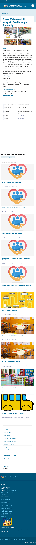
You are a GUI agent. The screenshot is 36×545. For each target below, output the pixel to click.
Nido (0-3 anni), (5, 237)
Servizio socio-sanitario (6, 513)
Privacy (1, 539)
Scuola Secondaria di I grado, (8, 417)
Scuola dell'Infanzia (5, 502)
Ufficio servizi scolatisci (6, 366)
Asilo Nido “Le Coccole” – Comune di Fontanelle (14, 388)
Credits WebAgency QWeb (19, 539)
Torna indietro (4, 13)
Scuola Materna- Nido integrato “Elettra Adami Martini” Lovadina (16, 259)
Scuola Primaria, (5, 314)
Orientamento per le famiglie (10, 455)
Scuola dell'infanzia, (6, 186)
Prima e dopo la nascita (9, 427)
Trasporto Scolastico (13, 314)
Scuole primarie (16, 339)
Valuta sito (3, 494)
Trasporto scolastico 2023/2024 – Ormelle (12, 413)
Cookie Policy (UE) (8, 539)
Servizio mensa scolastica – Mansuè (11, 361)
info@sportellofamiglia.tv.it (10, 490)
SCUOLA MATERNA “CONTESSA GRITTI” (12, 182)
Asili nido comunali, (6, 392)
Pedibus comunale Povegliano (9, 310)
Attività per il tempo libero (9, 444)
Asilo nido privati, (5, 211)
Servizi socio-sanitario (8, 452)
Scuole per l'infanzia (14, 186)
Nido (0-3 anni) (12, 211)
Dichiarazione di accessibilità (7, 493)
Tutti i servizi (6, 424)
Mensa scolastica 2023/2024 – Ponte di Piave (13, 336)
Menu (1, 6)
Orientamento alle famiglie (7, 514)
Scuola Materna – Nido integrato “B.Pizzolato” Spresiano (16, 285)
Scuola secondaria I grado (6, 505)
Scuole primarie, (23, 365)
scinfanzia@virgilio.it (22, 118)
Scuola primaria (4, 504)
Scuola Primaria (7, 435)
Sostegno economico (8, 447)
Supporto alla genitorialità (9, 450)
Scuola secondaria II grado (6, 507)
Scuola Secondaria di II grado (10, 441)
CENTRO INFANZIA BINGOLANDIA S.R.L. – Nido (13, 208)
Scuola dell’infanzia (8, 432)
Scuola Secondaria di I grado (10, 438)
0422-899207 (21, 115)
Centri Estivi (6, 458)
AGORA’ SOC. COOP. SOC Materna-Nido (12, 233)
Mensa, (3, 339)
